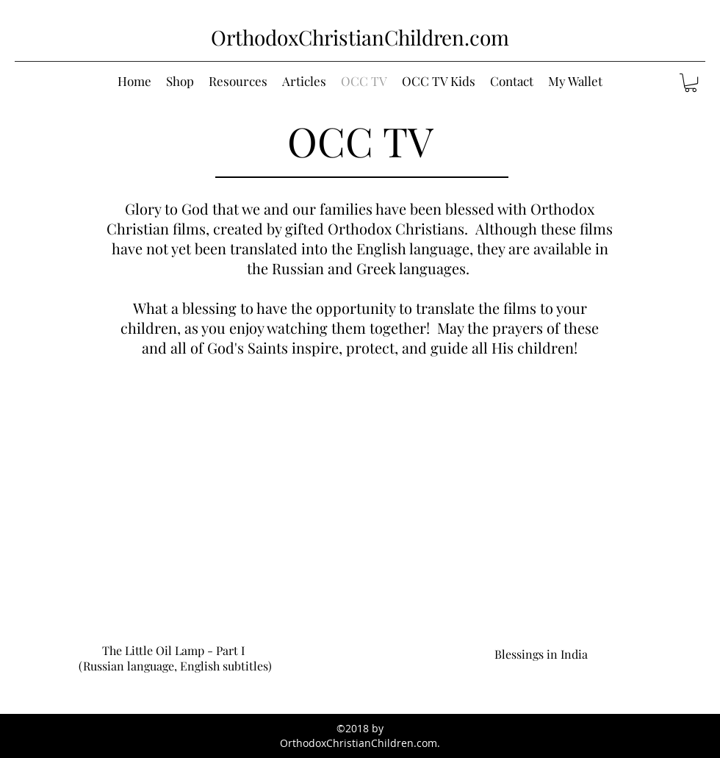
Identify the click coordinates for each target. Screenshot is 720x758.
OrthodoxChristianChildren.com (360, 37)
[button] (691, 83)
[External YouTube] (173, 533)
